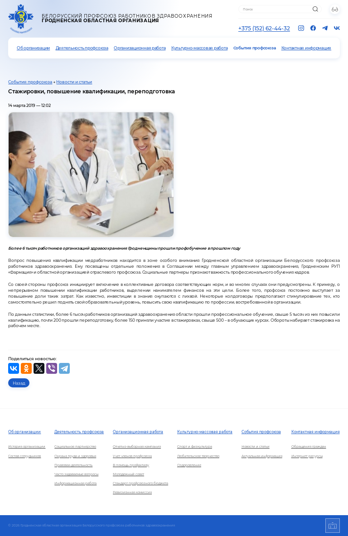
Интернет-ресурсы (307, 456)
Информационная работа (75, 483)
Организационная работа (139, 48)
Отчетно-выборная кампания (137, 446)
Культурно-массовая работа (199, 48)
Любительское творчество (198, 456)
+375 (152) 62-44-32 (264, 28)
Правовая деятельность (73, 465)
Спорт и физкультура (194, 446)
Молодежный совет (128, 474)
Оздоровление (189, 465)
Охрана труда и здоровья (75, 456)
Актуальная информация (262, 456)
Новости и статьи (74, 81)
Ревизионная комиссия (132, 492)
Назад (19, 383)
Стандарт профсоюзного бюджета (140, 483)
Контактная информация (306, 48)
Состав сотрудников (24, 456)
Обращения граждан (308, 446)
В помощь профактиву (131, 465)
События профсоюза (254, 48)
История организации (26, 446)
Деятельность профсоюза (82, 48)
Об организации (33, 48)
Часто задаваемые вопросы (76, 474)
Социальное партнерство (75, 446)
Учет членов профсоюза (132, 456)
